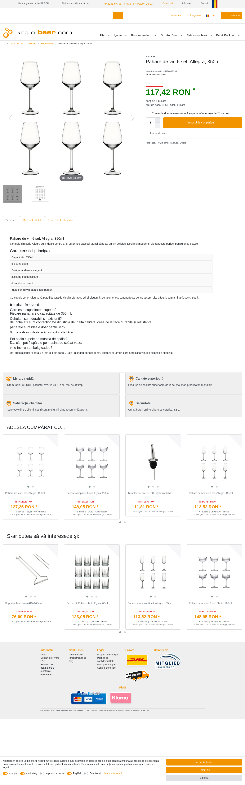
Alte (102, 34)
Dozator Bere (169, 34)
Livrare (182, 142)
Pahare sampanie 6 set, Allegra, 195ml (211, 492)
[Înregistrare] (193, 15)
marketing (31, 773)
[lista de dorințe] (215, 15)
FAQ (43, 660)
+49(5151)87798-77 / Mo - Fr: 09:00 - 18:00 (124, 3)
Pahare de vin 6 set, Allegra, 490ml (25, 492)
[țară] (207, 15)
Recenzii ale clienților (60, 219)
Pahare (31, 43)
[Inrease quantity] (157, 119)
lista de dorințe (156, 133)
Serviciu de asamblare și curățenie (48, 667)
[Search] (118, 15)
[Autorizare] (174, 15)
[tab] (11, 220)
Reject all (204, 769)
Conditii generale (106, 667)
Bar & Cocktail (225, 34)
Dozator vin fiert (141, 34)
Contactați (161, 3)
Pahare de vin (47, 43)
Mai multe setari (113, 773)
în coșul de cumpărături (213, 122)
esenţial (13, 773)
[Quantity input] (150, 122)
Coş (71, 660)
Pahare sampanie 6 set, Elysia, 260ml (87, 492)
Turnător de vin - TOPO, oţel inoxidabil (149, 492)
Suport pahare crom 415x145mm (23, 602)
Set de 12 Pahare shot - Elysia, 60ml (87, 602)
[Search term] (60, 15)
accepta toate (204, 762)
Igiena (118, 34)
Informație (46, 673)
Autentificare (75, 654)
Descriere (11, 219)
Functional (95, 773)
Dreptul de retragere (108, 654)
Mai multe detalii (32, 219)
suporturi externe (55, 773)
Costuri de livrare (50, 657)
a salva (204, 777)
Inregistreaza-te (77, 657)
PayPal (77, 773)
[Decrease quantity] (157, 124)
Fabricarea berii (197, 34)
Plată (43, 654)
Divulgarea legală (106, 663)
